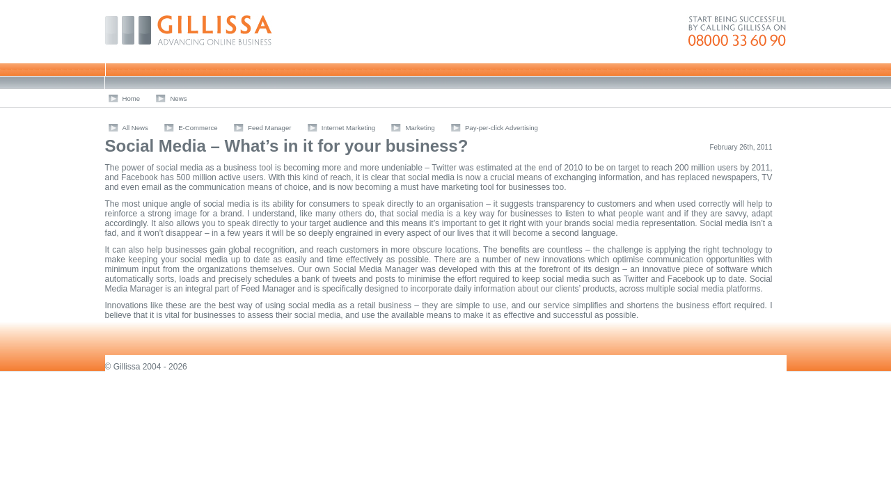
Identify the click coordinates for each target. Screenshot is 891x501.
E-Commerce (198, 128)
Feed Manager (269, 128)
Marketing (419, 128)
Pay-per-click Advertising (501, 128)
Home (132, 98)
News (178, 98)
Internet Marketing (348, 128)
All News (135, 128)
